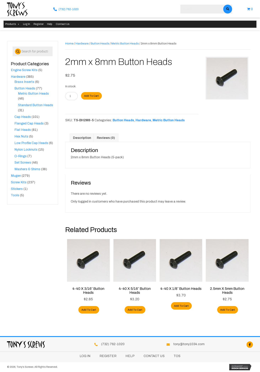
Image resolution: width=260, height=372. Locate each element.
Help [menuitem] (130, 356)
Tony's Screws (17, 9)
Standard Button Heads (35, 105)
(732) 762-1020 (69, 9)
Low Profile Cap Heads (31, 143)
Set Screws (22, 162)
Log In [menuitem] (85, 356)
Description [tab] (82, 138)
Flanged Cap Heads (29, 123)
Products (12, 24)
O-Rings (20, 156)
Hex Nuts (21, 136)
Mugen (16, 175)
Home (69, 43)
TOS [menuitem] (177, 356)
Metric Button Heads (33, 93)
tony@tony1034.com (189, 344)
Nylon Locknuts (25, 149)
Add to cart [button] (88, 309)
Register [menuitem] (108, 356)
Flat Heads (22, 130)
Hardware (18, 76)
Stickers (17, 189)
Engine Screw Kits (24, 70)
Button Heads (24, 88)
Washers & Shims (27, 169)
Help (49, 24)
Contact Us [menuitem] (154, 356)
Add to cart (91, 95)
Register (39, 24)
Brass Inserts (24, 82)
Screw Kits (18, 182)
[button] (249, 344)
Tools (15, 195)
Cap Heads (22, 117)
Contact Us (62, 24)
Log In (26, 24)
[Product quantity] (71, 96)
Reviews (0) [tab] (106, 138)
